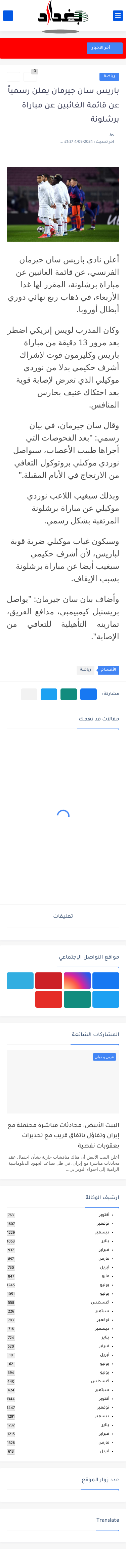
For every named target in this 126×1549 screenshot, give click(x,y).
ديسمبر (102, 1233)
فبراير (104, 1250)
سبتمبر (102, 1312)
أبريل (104, 1268)
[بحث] (8, 15)
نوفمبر (103, 1224)
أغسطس (100, 1303)
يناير (105, 1241)
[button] (88, 694)
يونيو (104, 1285)
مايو (105, 1276)
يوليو (104, 1294)
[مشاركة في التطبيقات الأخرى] (29, 694)
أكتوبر (104, 1215)
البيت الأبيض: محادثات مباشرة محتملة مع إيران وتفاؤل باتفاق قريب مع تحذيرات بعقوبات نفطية (63, 1136)
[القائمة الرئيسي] (118, 15)
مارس (103, 1259)
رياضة (109, 76)
